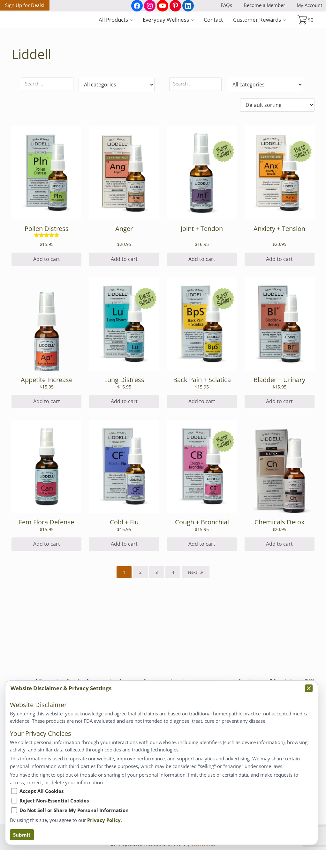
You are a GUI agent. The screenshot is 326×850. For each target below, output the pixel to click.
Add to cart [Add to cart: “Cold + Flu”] (124, 588)
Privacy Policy (104, 820)
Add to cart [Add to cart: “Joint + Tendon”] (201, 303)
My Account (309, 5)
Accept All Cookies (41, 791)
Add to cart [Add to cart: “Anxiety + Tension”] (279, 303)
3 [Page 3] (156, 616)
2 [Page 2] (140, 616)
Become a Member (264, 5)
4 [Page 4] (173, 616)
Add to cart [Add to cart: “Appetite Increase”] (46, 445)
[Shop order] (277, 148)
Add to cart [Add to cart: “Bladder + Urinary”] (279, 445)
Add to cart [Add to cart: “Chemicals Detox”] (279, 588)
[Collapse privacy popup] (309, 688)
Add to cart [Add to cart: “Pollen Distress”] (46, 303)
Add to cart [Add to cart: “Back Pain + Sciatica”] (201, 445)
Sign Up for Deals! (24, 5)
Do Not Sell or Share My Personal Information (74, 810)
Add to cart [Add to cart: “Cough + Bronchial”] (201, 588)
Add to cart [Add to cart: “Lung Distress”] (124, 445)
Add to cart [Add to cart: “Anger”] (124, 303)
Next (192, 616)
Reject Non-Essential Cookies (54, 800)
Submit (22, 835)
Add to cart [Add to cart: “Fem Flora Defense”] (46, 588)
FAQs (226, 5)
